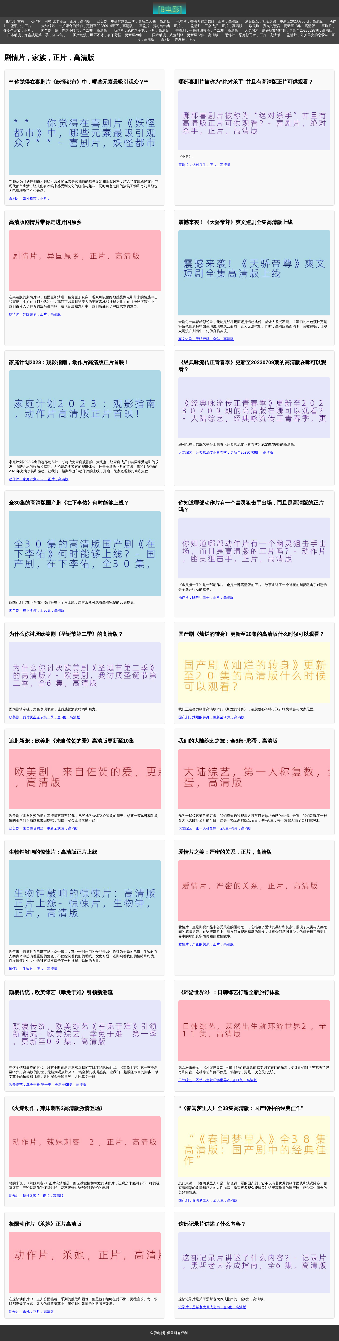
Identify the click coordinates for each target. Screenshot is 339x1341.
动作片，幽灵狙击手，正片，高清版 (206, 597)
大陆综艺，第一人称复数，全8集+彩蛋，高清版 (214, 828)
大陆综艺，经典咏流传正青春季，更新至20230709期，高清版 (225, 452)
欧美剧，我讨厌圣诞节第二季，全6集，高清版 (44, 717)
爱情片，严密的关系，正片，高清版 (206, 944)
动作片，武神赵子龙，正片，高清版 (141, 30)
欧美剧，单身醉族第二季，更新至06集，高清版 (133, 21)
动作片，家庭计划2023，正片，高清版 (39, 479)
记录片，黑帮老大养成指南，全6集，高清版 (212, 1307)
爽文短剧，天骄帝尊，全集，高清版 (206, 339)
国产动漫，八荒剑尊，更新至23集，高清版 (185, 35)
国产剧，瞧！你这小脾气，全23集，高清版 (74, 30)
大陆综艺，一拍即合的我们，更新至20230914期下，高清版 (87, 26)
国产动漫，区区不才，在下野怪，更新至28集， (109, 35)
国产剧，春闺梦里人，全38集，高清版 (208, 1200)
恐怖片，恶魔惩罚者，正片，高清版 (252, 35)
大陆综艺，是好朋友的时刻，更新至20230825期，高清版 (289, 30)
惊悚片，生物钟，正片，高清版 (33, 969)
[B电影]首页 (15, 21)
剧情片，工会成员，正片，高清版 (217, 26)
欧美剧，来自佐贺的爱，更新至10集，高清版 (43, 828)
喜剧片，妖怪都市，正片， (29, 198)
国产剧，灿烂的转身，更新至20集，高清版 (211, 717)
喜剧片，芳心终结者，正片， (161, 26)
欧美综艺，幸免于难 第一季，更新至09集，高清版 (47, 1084)
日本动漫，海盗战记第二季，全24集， (36, 35)
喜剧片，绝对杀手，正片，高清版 (204, 165)
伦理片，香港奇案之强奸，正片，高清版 (207, 21)
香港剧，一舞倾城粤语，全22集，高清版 (206, 30)
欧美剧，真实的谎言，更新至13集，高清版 (282, 26)
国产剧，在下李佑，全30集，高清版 (37, 610)
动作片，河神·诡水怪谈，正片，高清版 (60, 21)
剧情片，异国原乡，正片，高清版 (35, 314)
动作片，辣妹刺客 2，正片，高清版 (36, 1196)
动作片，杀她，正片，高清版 (31, 1311)
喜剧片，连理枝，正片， (180, 39)
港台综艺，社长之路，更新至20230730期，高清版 (284, 21)
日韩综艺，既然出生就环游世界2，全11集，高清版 (217, 1080)
